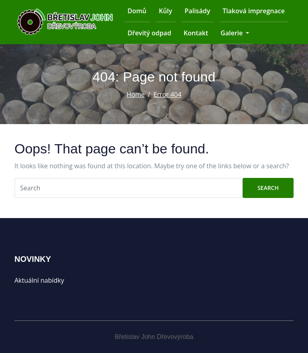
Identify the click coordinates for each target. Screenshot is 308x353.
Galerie (235, 33)
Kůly (165, 10)
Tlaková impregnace (254, 10)
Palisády (197, 10)
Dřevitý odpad (149, 33)
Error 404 (168, 94)
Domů (137, 10)
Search (268, 188)
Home (136, 94)
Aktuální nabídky (39, 280)
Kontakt (196, 33)
